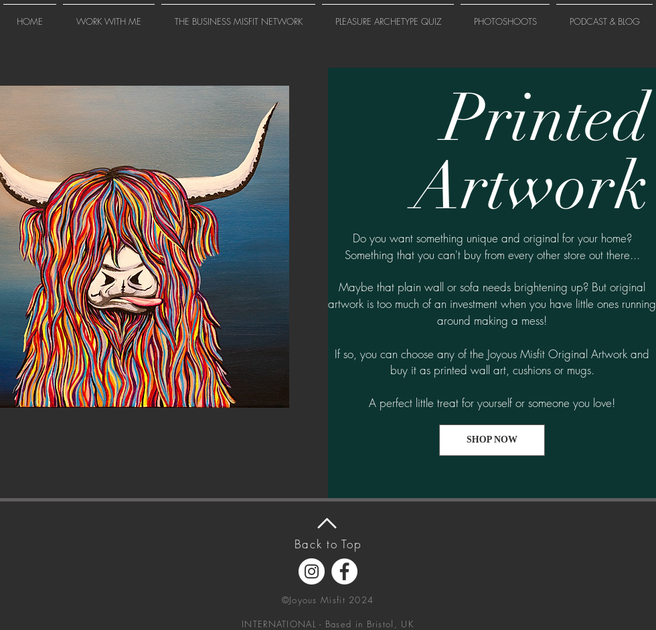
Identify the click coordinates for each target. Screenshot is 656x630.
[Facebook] (344, 571)
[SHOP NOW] (492, 440)
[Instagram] (312, 571)
